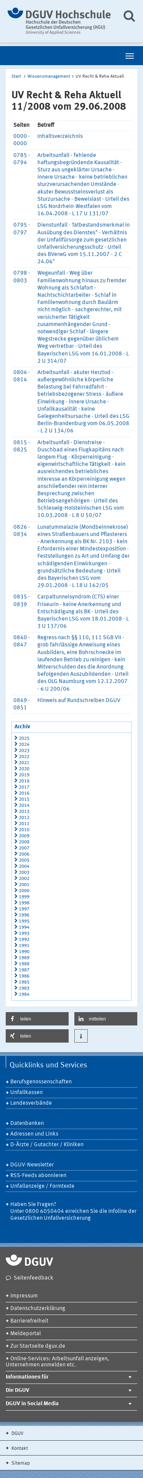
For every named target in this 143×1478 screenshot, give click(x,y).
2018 (24, 781)
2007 (24, 848)
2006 (24, 854)
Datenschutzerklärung (37, 1309)
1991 (24, 945)
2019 (24, 775)
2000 (24, 890)
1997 (24, 909)
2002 (24, 878)
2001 (24, 884)
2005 (24, 860)
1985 (24, 982)
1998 (24, 903)
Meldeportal (25, 1334)
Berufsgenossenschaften (41, 1082)
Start (16, 76)
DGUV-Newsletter (32, 1165)
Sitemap (20, 1463)
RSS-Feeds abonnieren (38, 1176)
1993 (24, 933)
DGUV (17, 1433)
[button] (37, 1018)
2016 (24, 793)
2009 (24, 835)
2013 (24, 811)
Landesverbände (31, 1103)
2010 (24, 829)
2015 (24, 799)
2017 (24, 787)
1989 (24, 957)
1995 (24, 921)
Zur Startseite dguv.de (37, 1346)
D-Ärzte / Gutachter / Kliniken (47, 1145)
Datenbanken (27, 1123)
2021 (24, 762)
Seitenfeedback (33, 1278)
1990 (24, 951)
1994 (24, 927)
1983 (24, 988)
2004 (24, 866)
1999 (24, 896)
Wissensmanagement (48, 76)
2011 (24, 823)
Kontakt (19, 1448)
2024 (24, 744)
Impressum (24, 1296)
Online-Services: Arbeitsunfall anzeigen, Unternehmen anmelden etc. (57, 1362)
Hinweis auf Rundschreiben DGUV (79, 701)
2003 (24, 872)
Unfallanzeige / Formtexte (42, 1186)
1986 (24, 976)
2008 (24, 842)
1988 (24, 963)
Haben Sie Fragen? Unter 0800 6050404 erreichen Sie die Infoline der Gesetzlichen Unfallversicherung (73, 1211)
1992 (24, 939)
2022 (24, 756)
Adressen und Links (34, 1134)
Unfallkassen (26, 1093)
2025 (24, 738)
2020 (24, 768)
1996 (24, 915)
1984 (24, 994)
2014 (24, 805)
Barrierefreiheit (29, 1321)
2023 (24, 750)
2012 (24, 817)
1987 (24, 970)
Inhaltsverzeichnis (60, 136)
